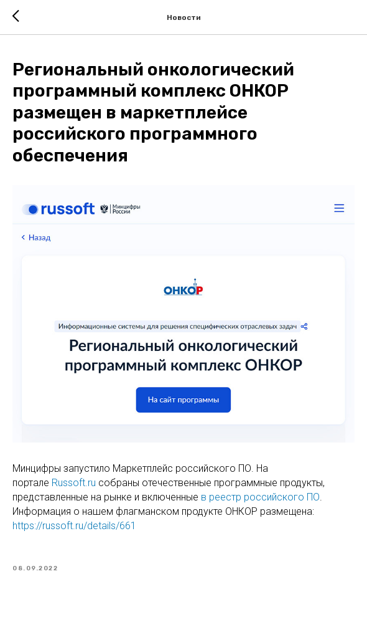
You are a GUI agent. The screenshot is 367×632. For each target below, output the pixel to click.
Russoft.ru (74, 483)
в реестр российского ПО (260, 497)
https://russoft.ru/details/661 (74, 526)
